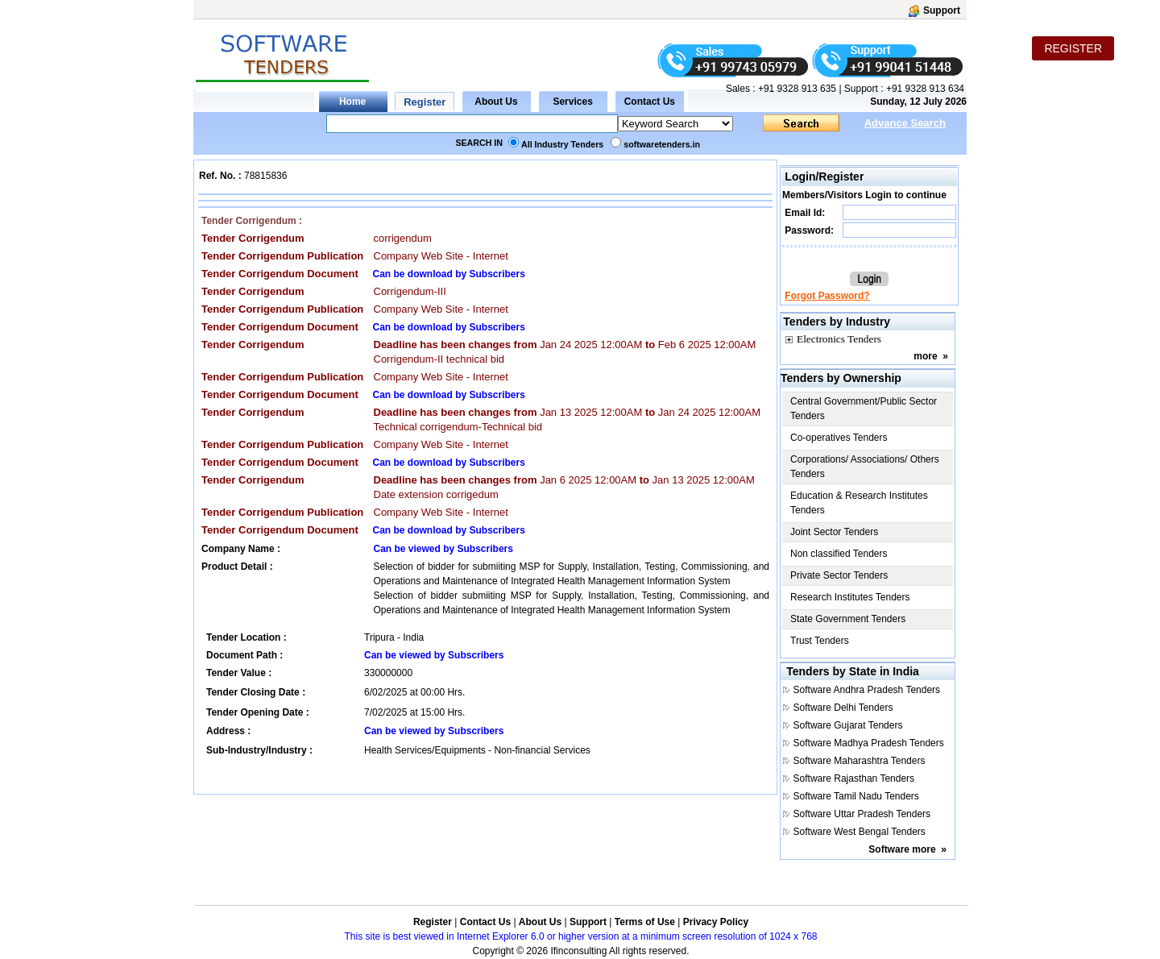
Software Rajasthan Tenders (854, 778)
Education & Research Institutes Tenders (859, 503)
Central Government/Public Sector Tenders (863, 408)
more (925, 356)
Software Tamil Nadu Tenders (856, 796)
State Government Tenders (847, 619)
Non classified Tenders (839, 553)
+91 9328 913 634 (925, 88)
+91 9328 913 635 (796, 88)
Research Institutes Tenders (850, 597)
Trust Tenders (819, 640)
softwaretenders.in (662, 144)
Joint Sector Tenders (834, 532)
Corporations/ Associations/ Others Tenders (864, 467)
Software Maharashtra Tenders (859, 760)
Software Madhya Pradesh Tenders (868, 743)
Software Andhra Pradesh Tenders (867, 689)
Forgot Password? (827, 295)
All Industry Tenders (562, 144)
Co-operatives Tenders (839, 437)
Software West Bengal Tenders (859, 831)
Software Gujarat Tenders (848, 725)
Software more (901, 849)
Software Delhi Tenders (843, 707)
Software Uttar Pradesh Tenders (862, 814)
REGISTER (1073, 48)
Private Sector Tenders (839, 575)
